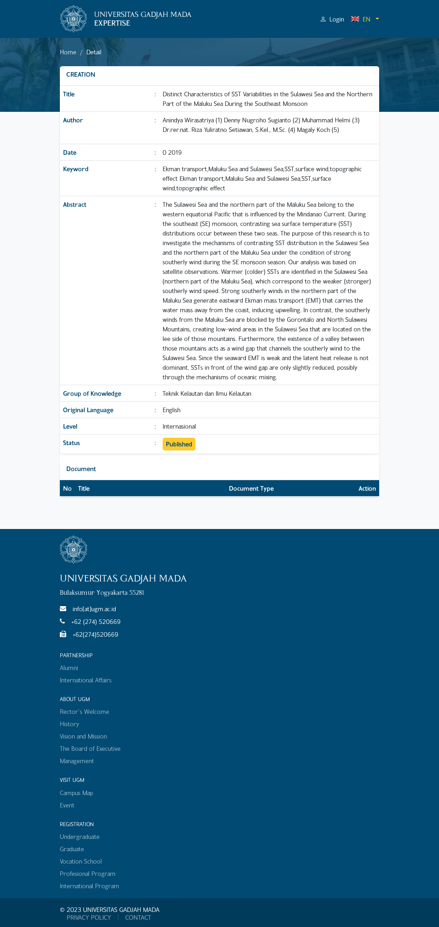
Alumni (69, 667)
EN (360, 19)
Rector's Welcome (84, 711)
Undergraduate (80, 836)
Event (67, 805)
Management (77, 761)
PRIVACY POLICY (89, 917)
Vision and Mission (83, 736)
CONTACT (138, 917)
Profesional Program (88, 873)
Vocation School (81, 861)
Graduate (72, 849)
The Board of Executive (90, 748)
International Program (89, 886)
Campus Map (76, 792)
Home (68, 52)
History (69, 724)
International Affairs (85, 680)
